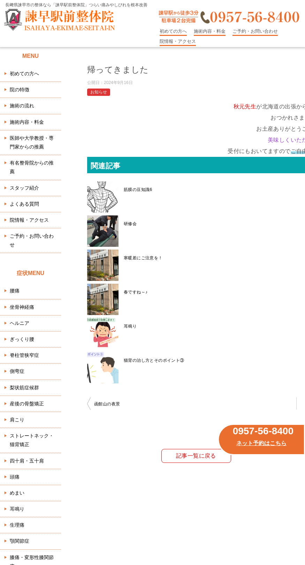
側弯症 (17, 371)
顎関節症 (19, 541)
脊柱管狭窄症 (24, 355)
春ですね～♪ (135, 292)
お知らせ (98, 92)
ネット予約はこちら (261, 443)
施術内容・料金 (210, 31)
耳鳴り (130, 326)
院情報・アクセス (178, 41)
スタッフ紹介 (24, 188)
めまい (17, 493)
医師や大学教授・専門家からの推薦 (32, 142)
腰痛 (15, 290)
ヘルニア (19, 323)
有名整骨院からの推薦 (32, 167)
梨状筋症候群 (24, 387)
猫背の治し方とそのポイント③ (154, 360)
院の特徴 (19, 89)
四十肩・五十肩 (27, 461)
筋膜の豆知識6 (138, 189)
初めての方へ (173, 31)
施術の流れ (22, 105)
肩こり (17, 419)
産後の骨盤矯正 (27, 403)
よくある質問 (24, 204)
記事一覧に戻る (196, 456)
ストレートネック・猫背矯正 (32, 440)
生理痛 (17, 525)
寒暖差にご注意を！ (143, 257)
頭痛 (15, 477)
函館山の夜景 (107, 404)
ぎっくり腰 (22, 339)
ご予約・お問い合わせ (255, 31)
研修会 (130, 223)
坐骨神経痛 (22, 307)
